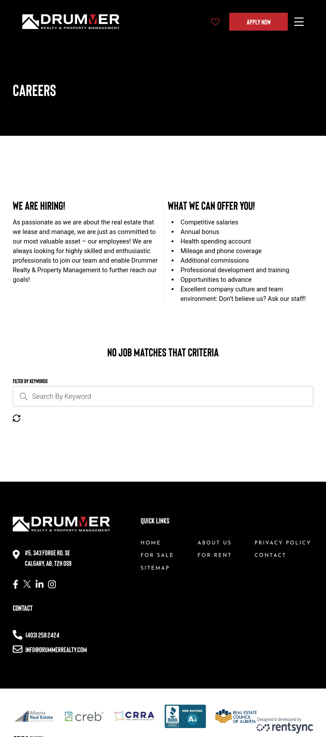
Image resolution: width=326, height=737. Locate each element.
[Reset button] (16, 418)
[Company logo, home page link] (70, 21)
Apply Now (259, 22)
